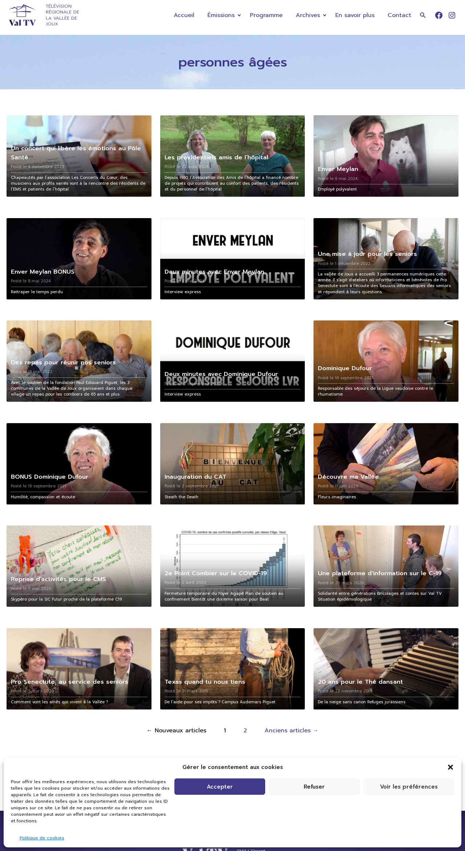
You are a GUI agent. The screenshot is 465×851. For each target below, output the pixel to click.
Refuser (314, 787)
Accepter (220, 787)
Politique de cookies (42, 838)
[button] (450, 767)
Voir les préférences (409, 787)
